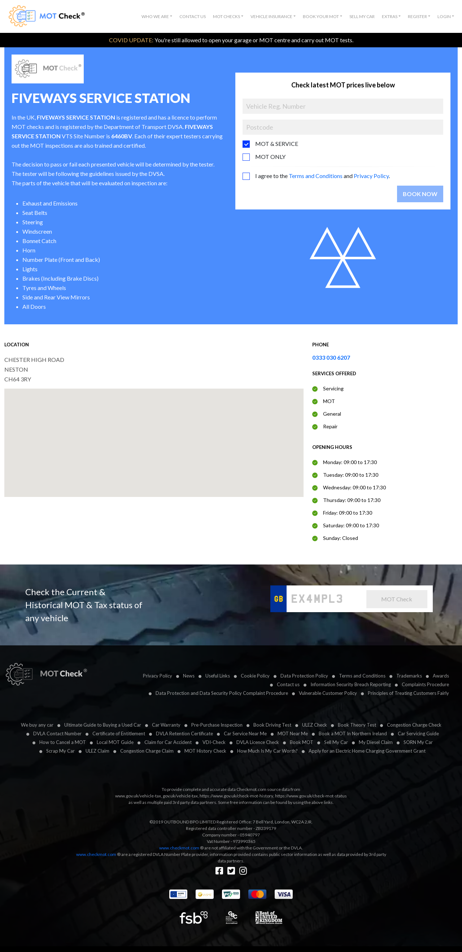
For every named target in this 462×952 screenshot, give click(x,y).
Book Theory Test (357, 725)
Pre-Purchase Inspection (217, 725)
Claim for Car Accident (168, 742)
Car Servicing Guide (418, 733)
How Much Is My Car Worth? (267, 751)
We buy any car (37, 725)
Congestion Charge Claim (147, 751)
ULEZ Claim (97, 751)
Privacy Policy (371, 175)
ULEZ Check (314, 725)
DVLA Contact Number (57, 733)
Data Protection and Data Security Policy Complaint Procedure (222, 693)
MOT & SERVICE (276, 143)
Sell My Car (362, 16)
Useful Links (217, 676)
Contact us (288, 684)
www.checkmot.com (179, 848)
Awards (441, 676)
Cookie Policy (255, 676)
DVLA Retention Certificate (184, 733)
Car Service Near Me (245, 733)
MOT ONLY (270, 156)
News (189, 676)
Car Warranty (166, 725)
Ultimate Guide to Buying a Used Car (102, 725)
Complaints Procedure (425, 684)
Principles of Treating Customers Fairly (408, 693)
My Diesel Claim (376, 742)
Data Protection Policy (304, 676)
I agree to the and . (322, 175)
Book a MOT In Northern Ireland (353, 733)
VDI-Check (214, 742)
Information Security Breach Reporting (350, 684)
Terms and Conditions (316, 175)
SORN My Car (418, 742)
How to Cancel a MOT (62, 742)
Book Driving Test (272, 725)
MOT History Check (205, 751)
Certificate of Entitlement (118, 733)
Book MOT (301, 742)
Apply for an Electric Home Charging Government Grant (367, 751)
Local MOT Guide (115, 742)
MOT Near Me (293, 733)
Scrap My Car (60, 751)
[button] (157, 16)
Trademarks (409, 676)
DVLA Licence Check (257, 742)
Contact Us (192, 16)
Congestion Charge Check (414, 725)
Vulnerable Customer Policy (328, 693)
